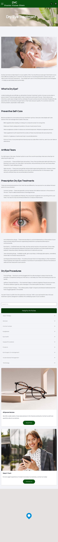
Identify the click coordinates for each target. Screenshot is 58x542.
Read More (29, 422)
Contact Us (29, 481)
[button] (2, 4)
